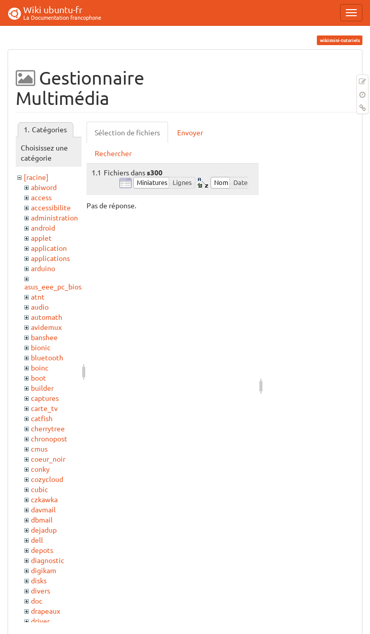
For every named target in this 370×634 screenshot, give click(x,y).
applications (50, 258)
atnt (38, 296)
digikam (43, 570)
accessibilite (51, 207)
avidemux (46, 326)
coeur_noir (48, 458)
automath (46, 316)
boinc (40, 367)
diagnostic (47, 560)
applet (41, 237)
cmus (39, 448)
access (41, 197)
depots (42, 549)
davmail (43, 509)
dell (37, 539)
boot (38, 377)
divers (40, 590)
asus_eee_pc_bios (52, 286)
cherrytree (48, 428)
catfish (42, 418)
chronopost (49, 438)
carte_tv (44, 408)
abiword (44, 187)
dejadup (44, 529)
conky (40, 468)
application (49, 247)
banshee (44, 337)
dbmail (42, 519)
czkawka (44, 499)
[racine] (36, 176)
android (43, 227)
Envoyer (190, 132)
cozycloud (47, 478)
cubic (39, 489)
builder (42, 387)
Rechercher (113, 153)
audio (40, 306)
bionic (41, 347)
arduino (43, 268)
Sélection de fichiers (127, 132)
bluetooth (47, 357)
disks (39, 580)
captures (45, 397)
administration (54, 217)
